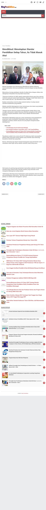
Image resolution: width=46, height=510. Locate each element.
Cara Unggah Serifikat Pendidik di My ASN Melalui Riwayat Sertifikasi (25, 268)
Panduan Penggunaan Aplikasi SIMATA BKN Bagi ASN (21, 278)
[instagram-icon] (37, 2)
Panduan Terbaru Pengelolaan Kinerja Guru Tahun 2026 (21, 240)
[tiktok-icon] (43, 2)
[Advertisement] (23, 29)
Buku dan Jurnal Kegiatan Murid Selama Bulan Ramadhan (22, 231)
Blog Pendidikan (25, 393)
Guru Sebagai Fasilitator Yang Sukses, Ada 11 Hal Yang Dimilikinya (22, 129)
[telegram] (19, 183)
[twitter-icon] (34, 2)
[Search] (21, 15)
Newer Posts (5, 194)
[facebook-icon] (31, 2)
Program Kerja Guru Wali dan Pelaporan (18, 357)
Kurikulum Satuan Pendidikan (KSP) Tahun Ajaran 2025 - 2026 (24, 319)
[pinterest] (11, 183)
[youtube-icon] (40, 2)
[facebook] (3, 183)
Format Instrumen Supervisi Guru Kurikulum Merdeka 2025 (23, 311)
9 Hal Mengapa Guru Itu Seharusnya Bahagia (17, 127)
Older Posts (41, 194)
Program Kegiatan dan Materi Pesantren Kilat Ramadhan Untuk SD (24, 226)
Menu (3, 11)
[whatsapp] (15, 183)
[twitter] (7, 183)
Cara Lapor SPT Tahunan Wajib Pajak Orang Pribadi (20, 235)
